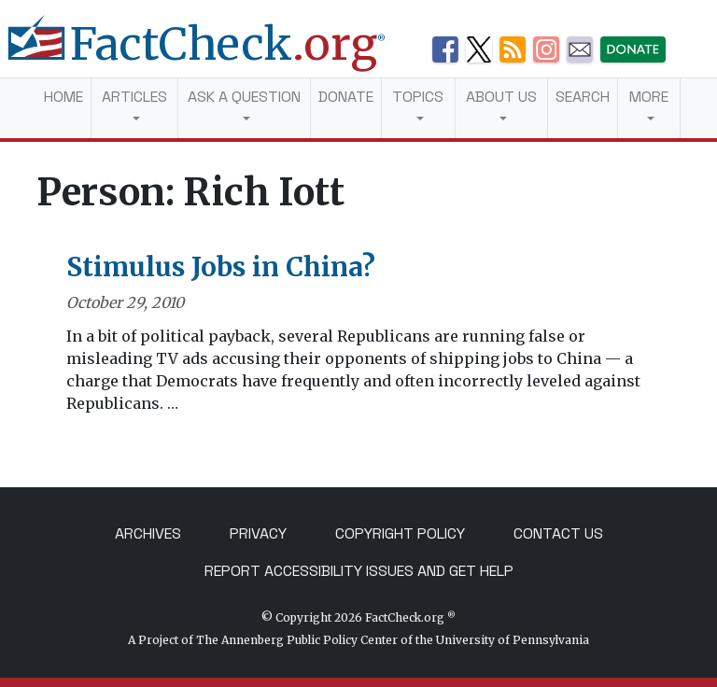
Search (582, 96)
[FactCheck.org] (211, 54)
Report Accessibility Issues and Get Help (358, 571)
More (648, 96)
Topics (417, 96)
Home (63, 96)
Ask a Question (244, 96)
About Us (501, 96)
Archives (148, 533)
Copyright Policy (400, 533)
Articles (134, 96)
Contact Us (558, 533)
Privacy (258, 533)
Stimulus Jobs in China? (220, 267)
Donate (345, 96)
